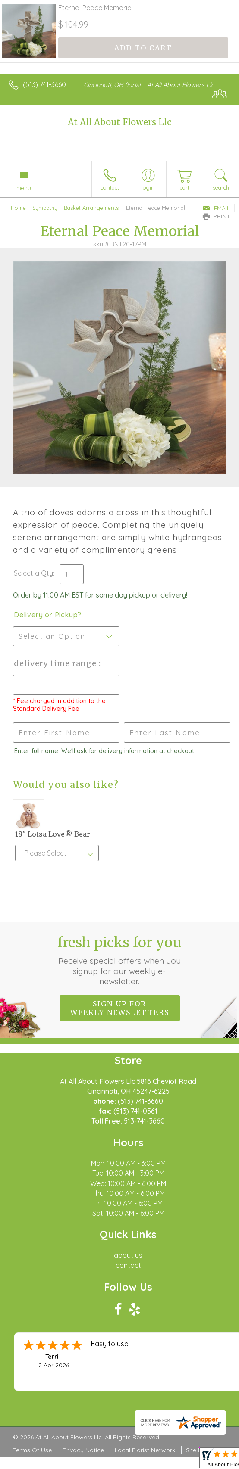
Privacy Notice (83, 1450)
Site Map (198, 1450)
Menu (23, 187)
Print (216, 216)
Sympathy (44, 207)
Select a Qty (33, 573)
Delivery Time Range (56, 663)
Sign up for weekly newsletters (119, 1008)
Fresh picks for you (119, 960)
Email (216, 208)
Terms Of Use (32, 1450)
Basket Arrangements (91, 207)
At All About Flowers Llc (119, 122)
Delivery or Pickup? (48, 614)
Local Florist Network (145, 1450)
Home (18, 207)
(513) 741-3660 (44, 84)
